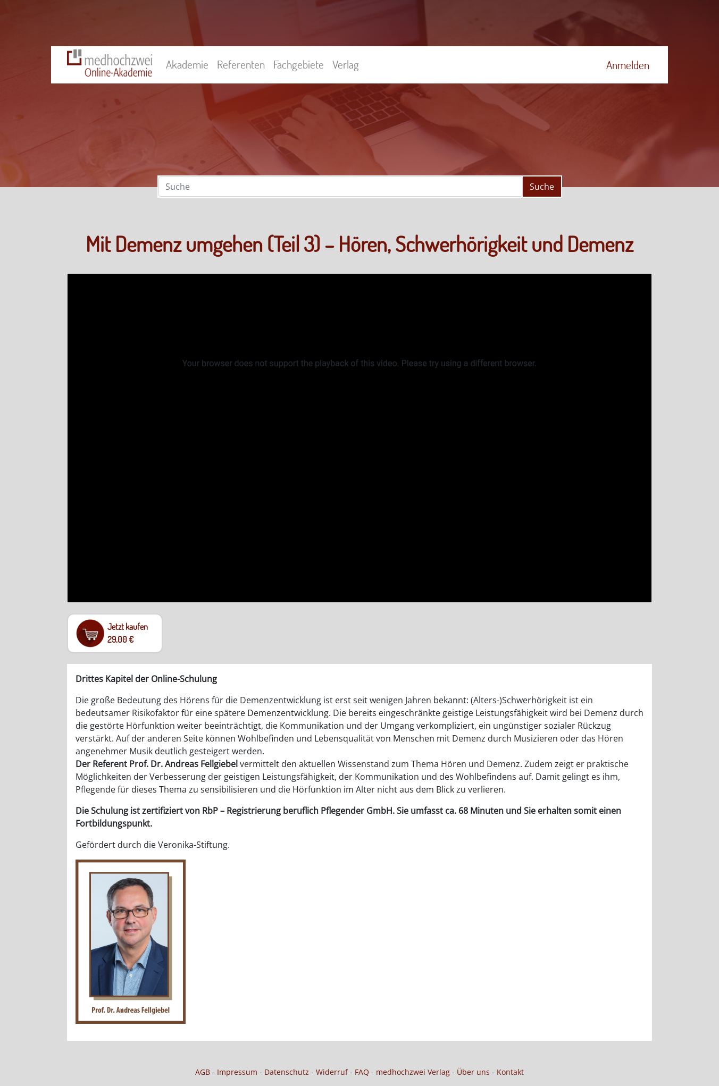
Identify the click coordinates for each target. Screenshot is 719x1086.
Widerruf (332, 1072)
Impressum (237, 1072)
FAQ (362, 1072)
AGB (202, 1072)
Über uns (473, 1072)
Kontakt (510, 1072)
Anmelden (627, 65)
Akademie (187, 64)
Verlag (345, 64)
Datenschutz (286, 1072)
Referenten (241, 64)
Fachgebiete (298, 64)
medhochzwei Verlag (413, 1072)
